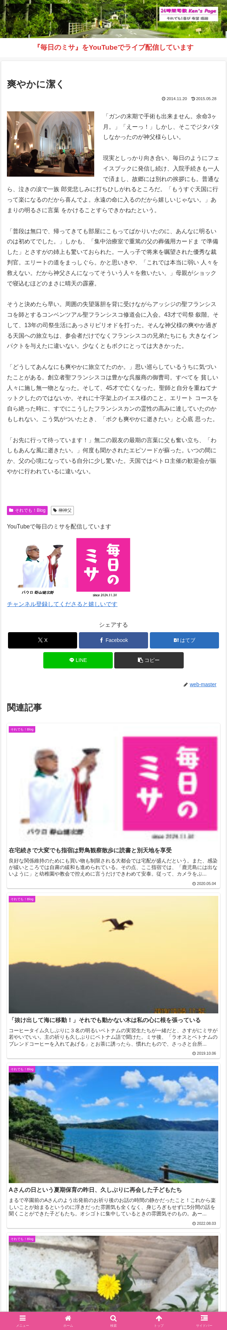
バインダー (169, 1307)
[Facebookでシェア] (113, 640)
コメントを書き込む (114, 1195)
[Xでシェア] (42, 640)
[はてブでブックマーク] (184, 640)
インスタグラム (187, 1296)
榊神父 (62, 510)
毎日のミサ (58, 1307)
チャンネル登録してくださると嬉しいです (62, 604)
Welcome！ (40, 1296)
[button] (148, 660)
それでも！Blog (27, 510)
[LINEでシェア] (77, 660)
